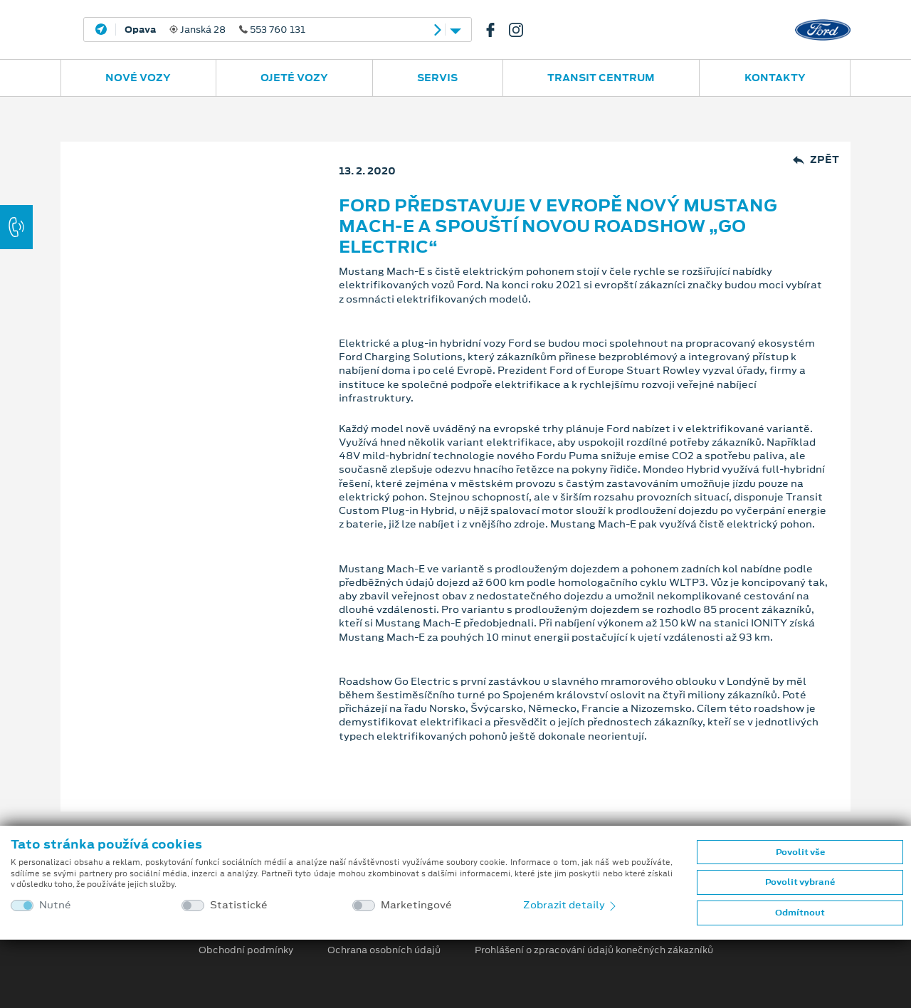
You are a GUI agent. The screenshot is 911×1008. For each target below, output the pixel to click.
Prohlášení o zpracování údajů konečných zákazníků (594, 950)
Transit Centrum (601, 77)
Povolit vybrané (800, 882)
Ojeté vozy (294, 77)
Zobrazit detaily (570, 905)
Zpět (816, 160)
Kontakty (775, 77)
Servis (437, 77)
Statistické (239, 905)
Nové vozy (138, 77)
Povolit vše (800, 852)
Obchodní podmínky (246, 950)
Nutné (55, 905)
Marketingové (416, 905)
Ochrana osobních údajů (384, 950)
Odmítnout (800, 912)
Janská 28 (215, 29)
